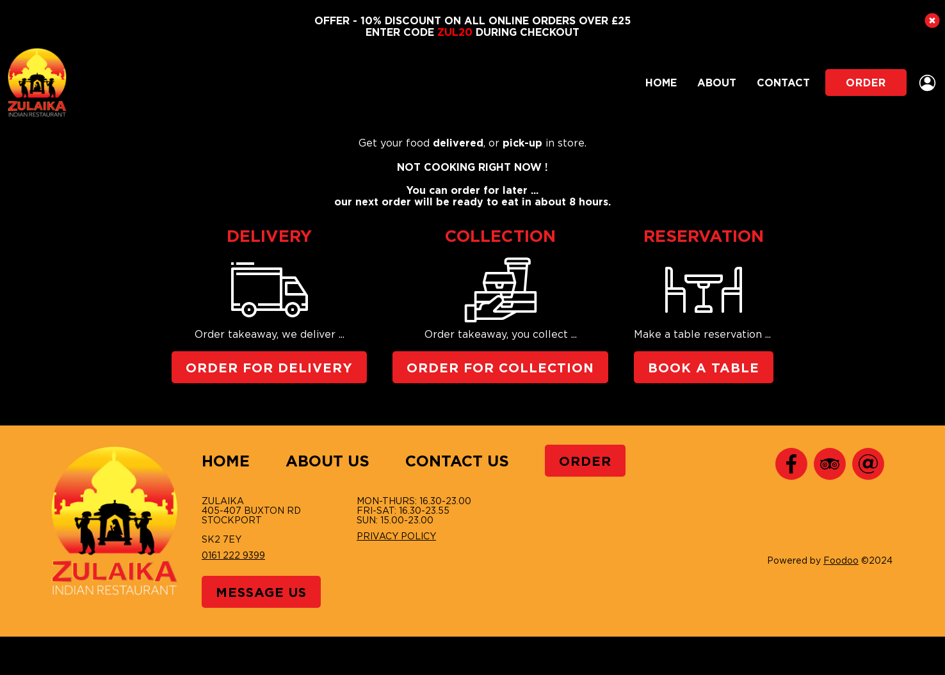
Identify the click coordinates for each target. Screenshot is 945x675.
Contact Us (457, 460)
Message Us (261, 592)
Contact (783, 82)
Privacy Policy (396, 536)
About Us (327, 460)
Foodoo (841, 560)
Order (866, 82)
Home (661, 82)
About (716, 82)
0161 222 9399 (233, 555)
